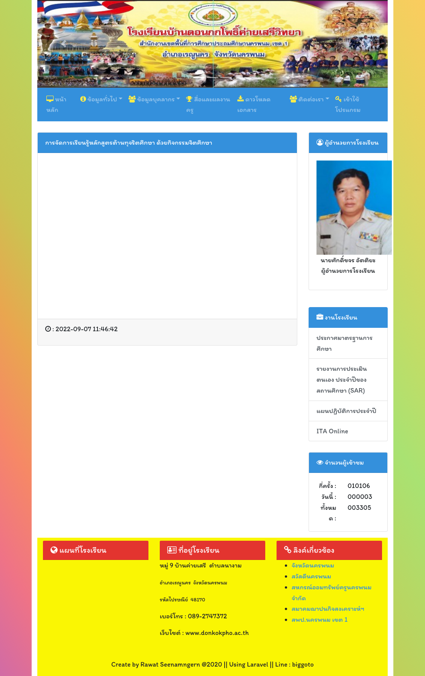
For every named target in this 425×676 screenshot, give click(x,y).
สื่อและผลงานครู (208, 104)
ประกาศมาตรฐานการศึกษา (344, 343)
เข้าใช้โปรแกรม (348, 104)
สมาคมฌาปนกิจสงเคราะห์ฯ (328, 608)
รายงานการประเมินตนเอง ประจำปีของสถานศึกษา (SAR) (341, 379)
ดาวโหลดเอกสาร (254, 104)
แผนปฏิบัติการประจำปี (346, 411)
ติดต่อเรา (307, 99)
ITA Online (332, 431)
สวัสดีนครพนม (311, 576)
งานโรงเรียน (336, 317)
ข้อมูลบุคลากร (151, 99)
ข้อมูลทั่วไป (98, 99)
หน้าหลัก (56, 104)
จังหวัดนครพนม (313, 565)
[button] (63, 44)
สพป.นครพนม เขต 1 (320, 619)
